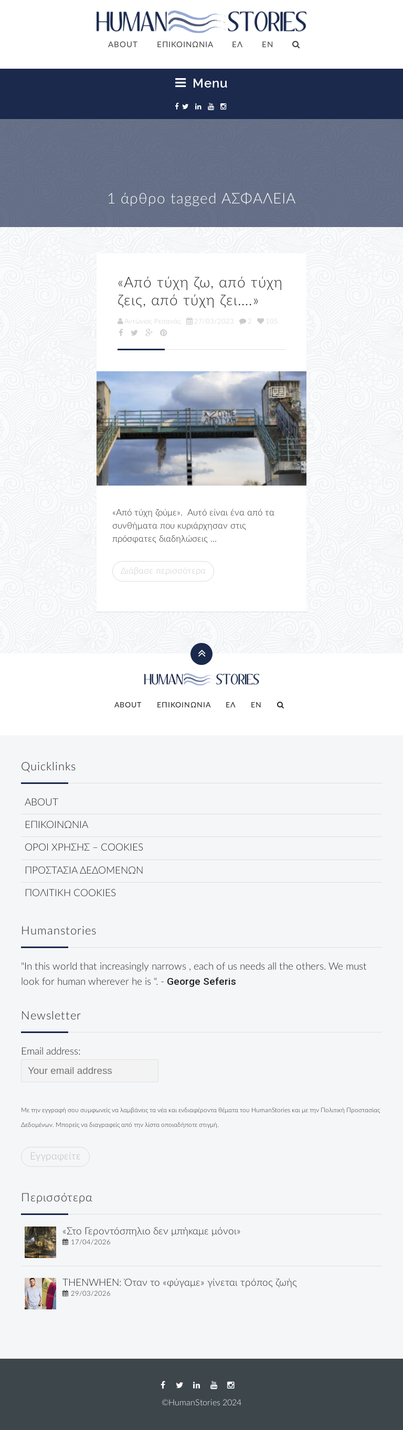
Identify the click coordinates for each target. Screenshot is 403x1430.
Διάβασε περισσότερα (163, 570)
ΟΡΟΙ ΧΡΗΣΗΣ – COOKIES (84, 848)
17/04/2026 (91, 1242)
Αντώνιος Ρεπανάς (149, 321)
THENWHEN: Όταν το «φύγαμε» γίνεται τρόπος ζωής (179, 1283)
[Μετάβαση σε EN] (267, 45)
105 (267, 321)
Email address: (89, 1064)
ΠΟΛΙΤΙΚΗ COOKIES (70, 893)
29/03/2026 (91, 1293)
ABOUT (123, 45)
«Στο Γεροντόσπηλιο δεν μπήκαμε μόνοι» (151, 1232)
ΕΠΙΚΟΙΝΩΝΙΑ (185, 45)
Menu (201, 83)
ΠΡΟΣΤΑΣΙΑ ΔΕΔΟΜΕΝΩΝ (84, 871)
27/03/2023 (210, 321)
